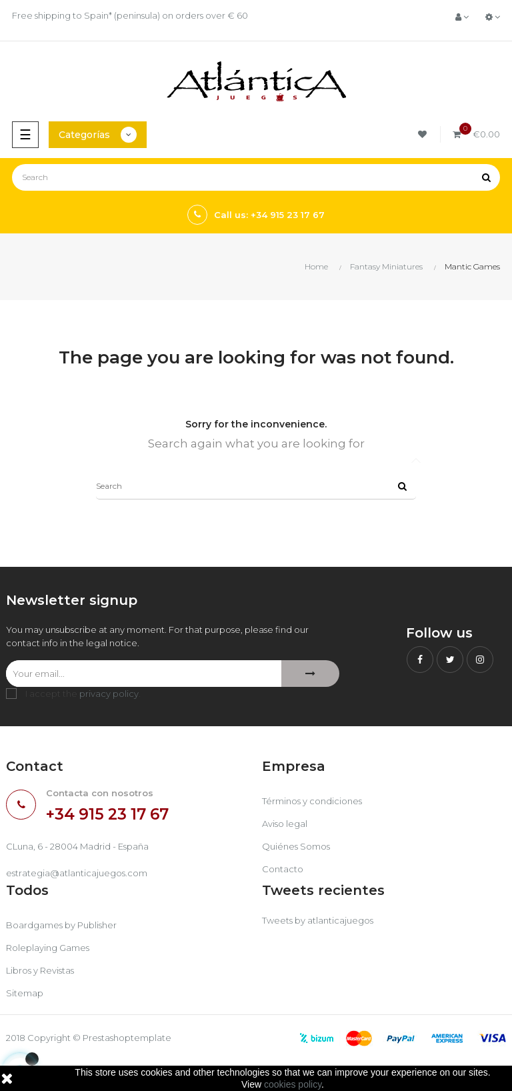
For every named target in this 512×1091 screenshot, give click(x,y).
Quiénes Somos (296, 846)
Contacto (282, 869)
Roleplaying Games (47, 947)
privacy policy (109, 693)
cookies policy (292, 1084)
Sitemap (24, 993)
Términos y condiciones (312, 801)
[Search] (256, 177)
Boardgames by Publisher (61, 925)
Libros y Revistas (40, 970)
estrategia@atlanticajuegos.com (76, 873)
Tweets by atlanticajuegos (317, 920)
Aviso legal (284, 823)
